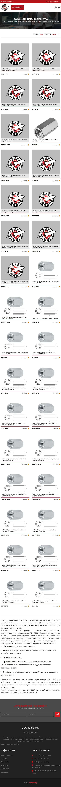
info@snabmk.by (7, 1)
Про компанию (7, 755)
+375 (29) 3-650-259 (54, 1)
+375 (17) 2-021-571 (42, 758)
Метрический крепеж (35, 21)
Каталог (10, 21)
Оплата (4, 758)
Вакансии (5, 772)
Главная (4, 21)
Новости (4, 765)
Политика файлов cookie (10, 744)
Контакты (5, 769)
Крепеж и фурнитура (21, 21)
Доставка (5, 762)
